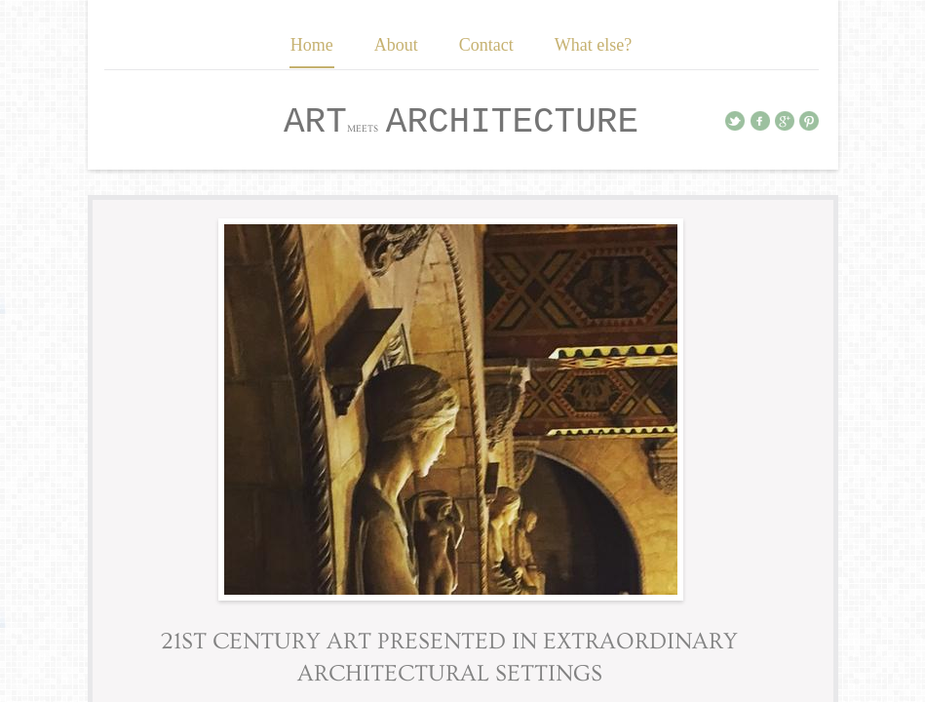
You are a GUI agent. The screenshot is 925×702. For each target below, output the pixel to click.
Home (311, 45)
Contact (486, 45)
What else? (593, 45)
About (396, 45)
